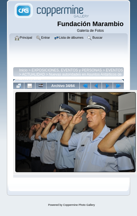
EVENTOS (114, 70)
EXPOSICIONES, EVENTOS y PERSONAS (67, 70)
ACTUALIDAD (33, 74)
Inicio (23, 70)
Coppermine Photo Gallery (79, 204)
